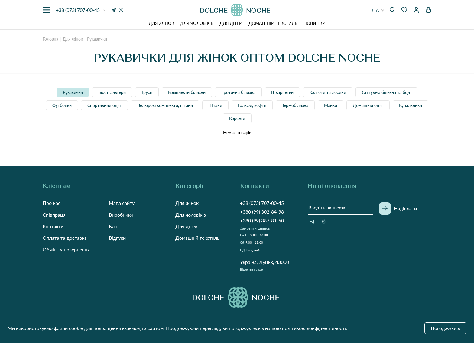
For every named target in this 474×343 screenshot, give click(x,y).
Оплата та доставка (65, 238)
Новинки (315, 23)
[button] (378, 10)
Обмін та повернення (66, 249)
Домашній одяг (368, 105)
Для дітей (230, 23)
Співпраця (54, 215)
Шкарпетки (282, 92)
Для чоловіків (196, 23)
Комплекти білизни (187, 92)
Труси (146, 92)
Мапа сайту (122, 203)
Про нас (51, 203)
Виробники (121, 215)
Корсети (237, 118)
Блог (114, 226)
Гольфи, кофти (252, 105)
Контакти (53, 226)
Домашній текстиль (272, 23)
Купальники (410, 105)
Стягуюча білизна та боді (386, 92)
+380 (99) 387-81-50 (262, 220)
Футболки (62, 105)
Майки (330, 105)
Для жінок (161, 23)
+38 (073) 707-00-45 (262, 203)
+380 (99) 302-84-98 (262, 212)
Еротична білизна (238, 92)
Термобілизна (295, 105)
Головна (50, 39)
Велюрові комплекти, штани (165, 105)
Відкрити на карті (252, 269)
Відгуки (117, 238)
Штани (215, 105)
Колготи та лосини (327, 92)
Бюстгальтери (112, 92)
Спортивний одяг (104, 105)
